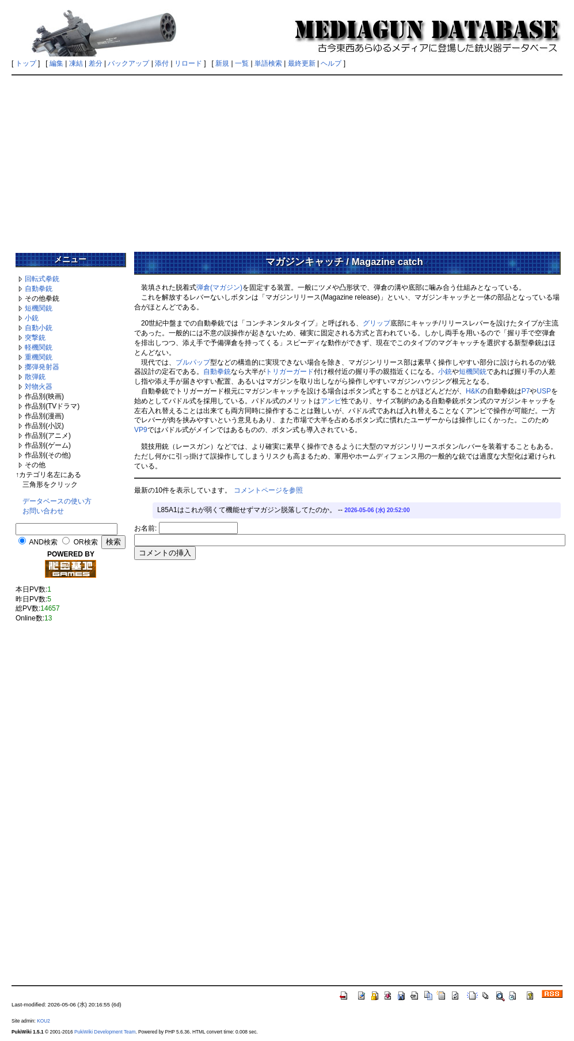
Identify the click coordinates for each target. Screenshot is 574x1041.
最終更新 (301, 63)
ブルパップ (193, 362)
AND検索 (43, 542)
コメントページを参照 (268, 490)
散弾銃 (35, 377)
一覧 (242, 63)
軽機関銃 (38, 347)
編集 (56, 63)
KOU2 (43, 1021)
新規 (222, 63)
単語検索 (268, 63)
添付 (162, 63)
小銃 (32, 318)
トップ (26, 63)
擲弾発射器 (42, 367)
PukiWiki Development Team (104, 1032)
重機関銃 (38, 357)
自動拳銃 (38, 289)
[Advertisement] (287, 159)
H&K (473, 391)
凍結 (76, 63)
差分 (95, 63)
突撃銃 (35, 338)
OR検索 (86, 542)
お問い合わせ (43, 511)
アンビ (331, 401)
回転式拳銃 (42, 279)
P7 (526, 391)
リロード (188, 63)
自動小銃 (38, 328)
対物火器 (38, 387)
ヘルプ (331, 63)
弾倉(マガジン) (219, 287)
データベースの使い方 (57, 501)
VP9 (140, 430)
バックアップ (128, 63)
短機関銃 (38, 308)
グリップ (376, 323)
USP (544, 391)
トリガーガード (289, 372)
